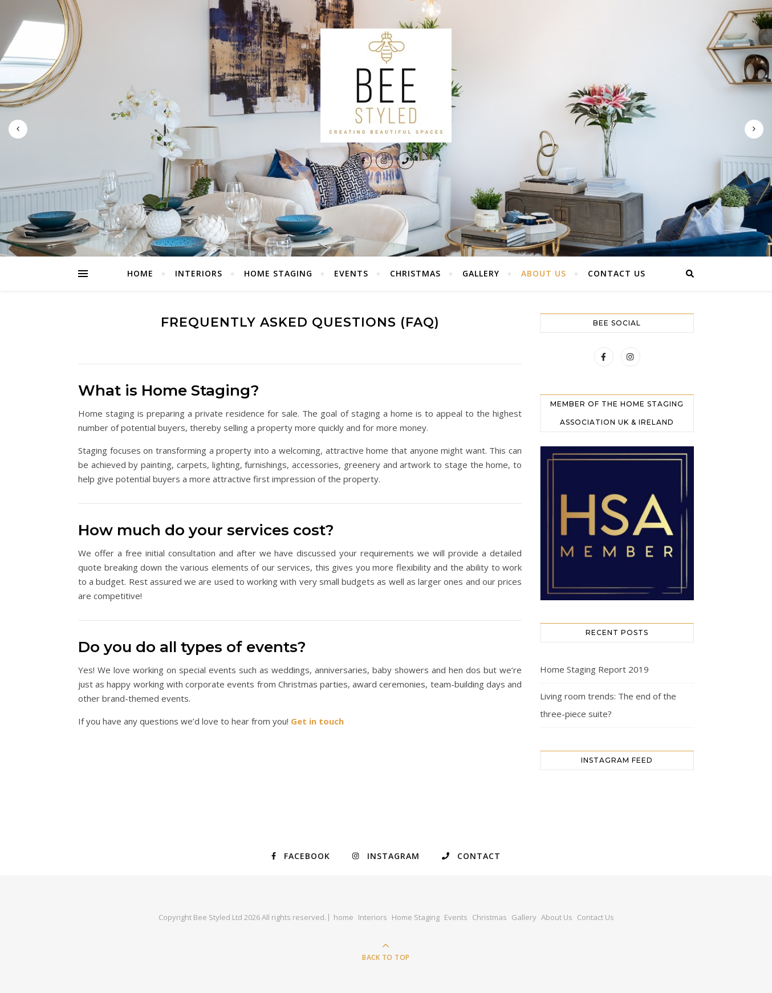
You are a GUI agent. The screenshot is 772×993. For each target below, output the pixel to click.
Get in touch (317, 721)
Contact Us (616, 273)
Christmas (415, 273)
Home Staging (278, 273)
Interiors (198, 273)
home (140, 273)
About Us (543, 273)
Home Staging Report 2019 (594, 669)
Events (351, 273)
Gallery (480, 273)
